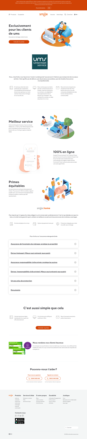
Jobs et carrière (39, 399)
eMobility (51, 403)
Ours (64, 398)
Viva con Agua (52, 401)
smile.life (17, 406)
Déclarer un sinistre (27, 398)
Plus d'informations (40, 8)
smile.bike (17, 399)
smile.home (17, 401)
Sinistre (52, 14)
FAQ (24, 399)
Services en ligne (27, 401)
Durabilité (21, 14)
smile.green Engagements (55, 398)
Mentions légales (67, 401)
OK (49, 8)
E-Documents (52, 399)
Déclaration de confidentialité (69, 399)
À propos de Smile (40, 401)
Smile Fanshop (39, 403)
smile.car (17, 398)
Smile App (60, 14)
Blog (37, 398)
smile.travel (17, 403)
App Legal (65, 403)
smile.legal (17, 404)
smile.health (17, 408)
